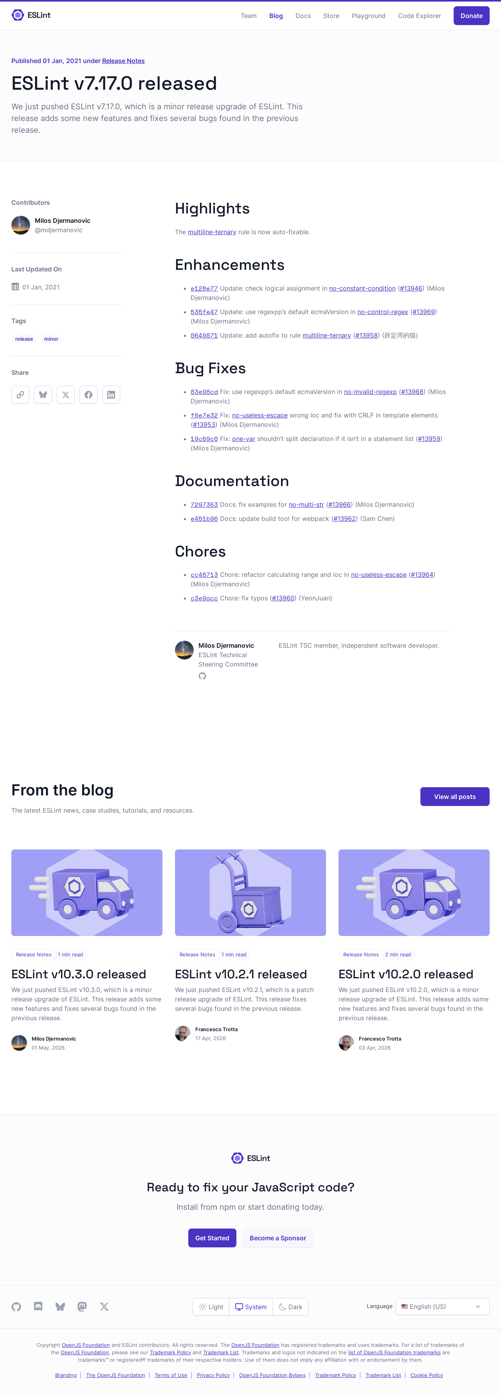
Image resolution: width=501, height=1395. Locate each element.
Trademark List (221, 1352)
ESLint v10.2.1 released (241, 974)
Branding (66, 1375)
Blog (276, 16)
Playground (369, 16)
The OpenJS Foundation (115, 1375)
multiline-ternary (212, 232)
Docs (303, 16)
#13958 (366, 335)
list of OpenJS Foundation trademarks (394, 1352)
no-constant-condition (362, 288)
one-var (243, 439)
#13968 (412, 392)
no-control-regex (382, 312)
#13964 (422, 574)
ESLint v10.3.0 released (78, 974)
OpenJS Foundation (86, 1345)
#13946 (411, 288)
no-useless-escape (260, 415)
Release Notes (123, 61)
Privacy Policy (213, 1375)
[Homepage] (30, 15)
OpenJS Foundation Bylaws (272, 1375)
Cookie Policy (427, 1375)
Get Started (212, 1238)
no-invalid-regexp (370, 392)
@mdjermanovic (59, 230)
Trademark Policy (170, 1352)
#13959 (429, 439)
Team (249, 16)
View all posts (455, 796)
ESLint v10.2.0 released (406, 974)
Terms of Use (171, 1375)
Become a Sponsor (278, 1238)
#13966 (339, 504)
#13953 (204, 424)
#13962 (344, 518)
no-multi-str (306, 504)
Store (331, 16)
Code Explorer (419, 16)
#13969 (424, 312)
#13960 (283, 598)
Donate (472, 16)
